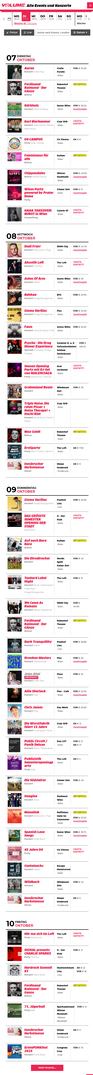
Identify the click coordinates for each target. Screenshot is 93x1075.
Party (27, 143)
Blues (50, 125)
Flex (59, 311)
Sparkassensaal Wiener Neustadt (65, 1010)
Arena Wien (63, 327)
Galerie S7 (62, 211)
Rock (50, 418)
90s (33, 452)
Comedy (39, 350)
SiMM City (62, 247)
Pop (33, 143)
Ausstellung (31, 218)
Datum (80, 32)
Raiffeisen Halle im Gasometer (63, 816)
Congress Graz (62, 1050)
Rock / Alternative (43, 585)
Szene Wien (63, 106)
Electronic (39, 250)
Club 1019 (62, 122)
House (40, 143)
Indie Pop (39, 72)
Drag (47, 350)
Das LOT (61, 741)
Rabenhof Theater (62, 86)
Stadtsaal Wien (62, 798)
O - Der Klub (61, 518)
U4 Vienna (63, 140)
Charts (40, 452)
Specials (29, 350)
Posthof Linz (61, 502)
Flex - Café (63, 692)
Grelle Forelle (61, 70)
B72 (59, 295)
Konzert (28, 72)
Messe (27, 471)
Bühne (28, 95)
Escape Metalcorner (64, 868)
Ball (33, 1010)
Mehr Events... (47, 1068)
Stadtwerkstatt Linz (65, 970)
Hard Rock (39, 975)
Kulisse (61, 156)
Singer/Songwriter (43, 298)
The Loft (61, 263)
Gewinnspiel (80, 109)
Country (38, 266)
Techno (47, 377)
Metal (37, 282)
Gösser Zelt (63, 190)
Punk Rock (40, 418)
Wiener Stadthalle (63, 175)
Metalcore (46, 610)
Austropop (40, 731)
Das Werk (62, 708)
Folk (51, 331)
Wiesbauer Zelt (63, 389)
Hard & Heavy (41, 109)
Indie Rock (39, 839)
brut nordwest (62, 368)
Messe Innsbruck (62, 466)
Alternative (40, 125)
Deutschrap (40, 662)
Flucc (60, 674)
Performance (39, 177)
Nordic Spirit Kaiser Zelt (63, 562)
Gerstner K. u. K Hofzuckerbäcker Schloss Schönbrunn (66, 348)
